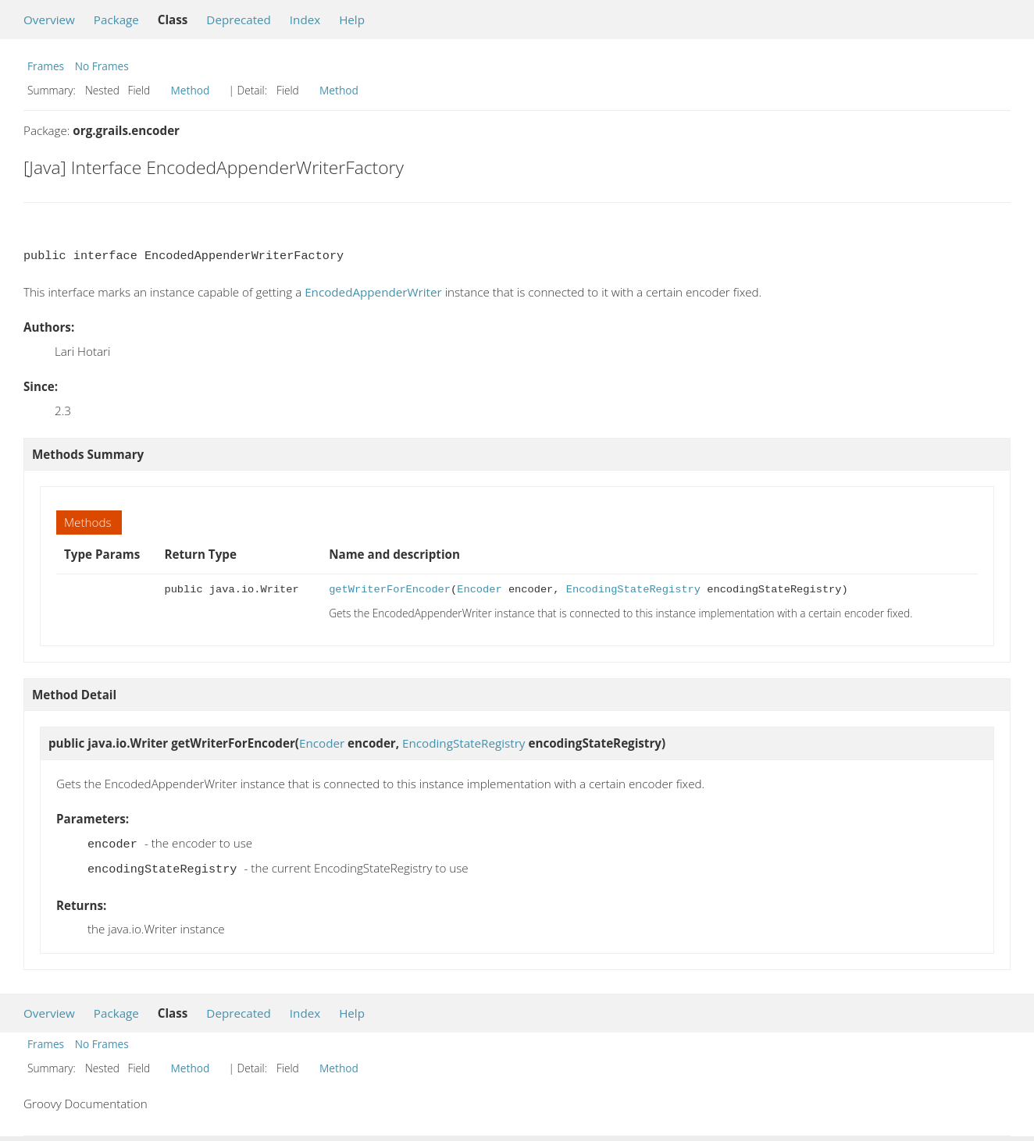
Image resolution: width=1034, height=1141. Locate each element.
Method (190, 90)
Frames (45, 66)
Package (116, 19)
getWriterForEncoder (390, 589)
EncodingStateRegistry (633, 589)
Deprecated (238, 19)
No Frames (102, 66)
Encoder (479, 589)
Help (352, 19)
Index (305, 19)
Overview (49, 19)
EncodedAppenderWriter (373, 292)
